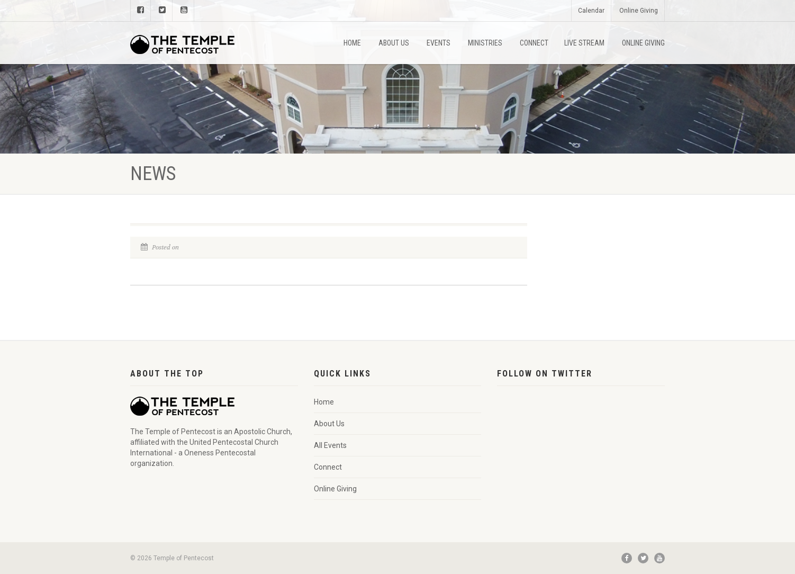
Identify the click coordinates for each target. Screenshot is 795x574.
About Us (393, 43)
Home (352, 43)
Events (438, 43)
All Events (330, 445)
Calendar (591, 10)
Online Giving (638, 10)
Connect (534, 43)
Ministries (485, 43)
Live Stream (584, 43)
